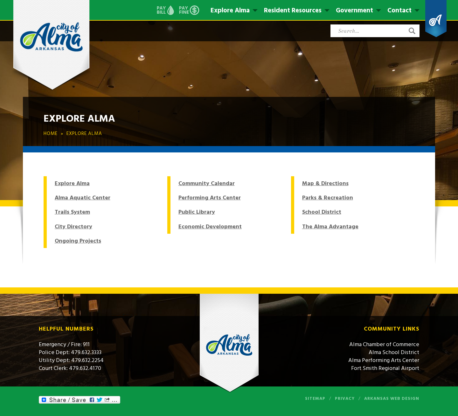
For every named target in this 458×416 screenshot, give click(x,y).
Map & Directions (325, 183)
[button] (412, 31)
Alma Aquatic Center (82, 197)
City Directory (73, 226)
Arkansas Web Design (391, 398)
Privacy (345, 398)
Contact (399, 10)
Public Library (196, 212)
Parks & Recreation (327, 197)
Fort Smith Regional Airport (385, 368)
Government (354, 10)
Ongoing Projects (78, 240)
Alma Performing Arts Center (383, 360)
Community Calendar (206, 183)
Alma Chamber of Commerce (384, 344)
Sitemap (315, 398)
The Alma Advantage (330, 226)
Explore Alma (230, 10)
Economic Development (210, 226)
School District (321, 212)
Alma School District (394, 352)
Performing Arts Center (209, 197)
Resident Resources (293, 10)
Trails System (72, 212)
